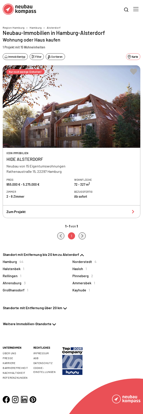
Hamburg (36, 27)
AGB (36, 358)
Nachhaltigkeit (14, 372)
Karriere (9, 362)
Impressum (41, 353)
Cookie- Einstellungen (44, 369)
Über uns (9, 353)
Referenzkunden (15, 377)
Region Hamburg (14, 27)
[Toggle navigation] (135, 9)
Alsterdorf (54, 27)
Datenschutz (43, 362)
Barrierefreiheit (15, 367)
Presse (8, 358)
